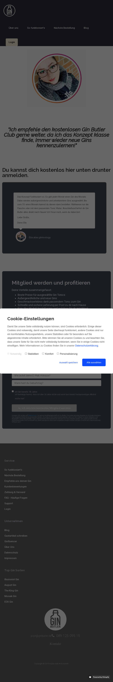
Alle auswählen (94, 362)
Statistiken (32, 354)
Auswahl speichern (68, 362)
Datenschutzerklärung (86, 345)
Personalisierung (67, 354)
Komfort (47, 354)
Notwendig (14, 354)
